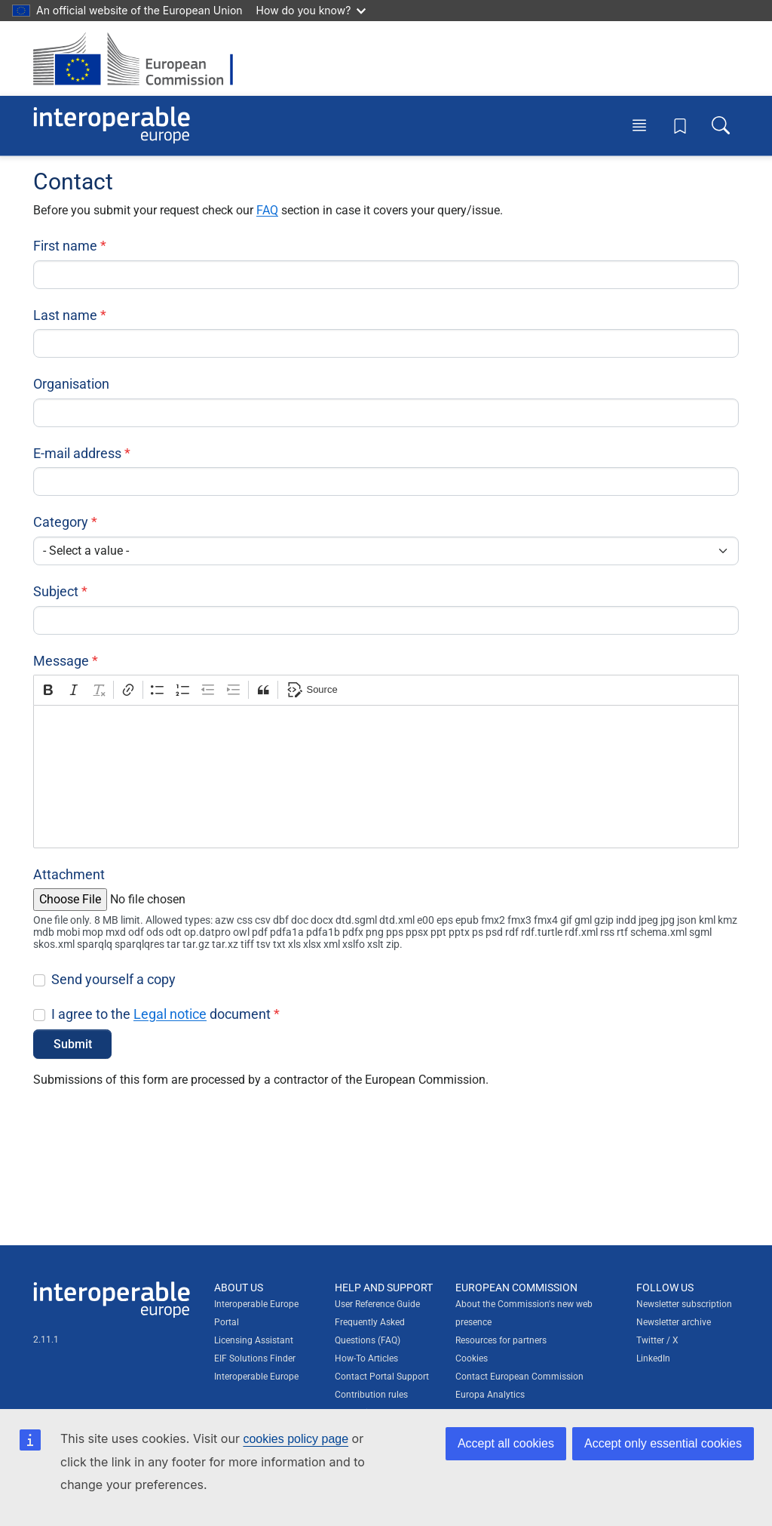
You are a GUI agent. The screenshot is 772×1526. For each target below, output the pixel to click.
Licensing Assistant (253, 1340)
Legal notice (170, 1014)
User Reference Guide (377, 1304)
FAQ (267, 210)
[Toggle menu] (639, 125)
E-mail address (77, 453)
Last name (65, 315)
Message (61, 661)
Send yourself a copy (113, 979)
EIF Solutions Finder (255, 1358)
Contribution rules (371, 1394)
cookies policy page (295, 1438)
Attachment (69, 874)
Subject (55, 591)
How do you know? (311, 10)
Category (60, 522)
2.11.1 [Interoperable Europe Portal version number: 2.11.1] (46, 1339)
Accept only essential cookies (663, 1443)
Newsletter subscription (684, 1304)
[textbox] (386, 776)
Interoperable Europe (256, 1376)
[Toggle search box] (721, 125)
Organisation (71, 384)
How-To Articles (366, 1358)
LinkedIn (653, 1358)
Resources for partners (501, 1340)
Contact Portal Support (382, 1376)
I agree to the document (161, 1014)
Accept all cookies (506, 1443)
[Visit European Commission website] (140, 58)
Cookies (471, 1358)
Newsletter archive (673, 1322)
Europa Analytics (490, 1394)
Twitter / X (657, 1340)
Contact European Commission (519, 1376)
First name (65, 246)
